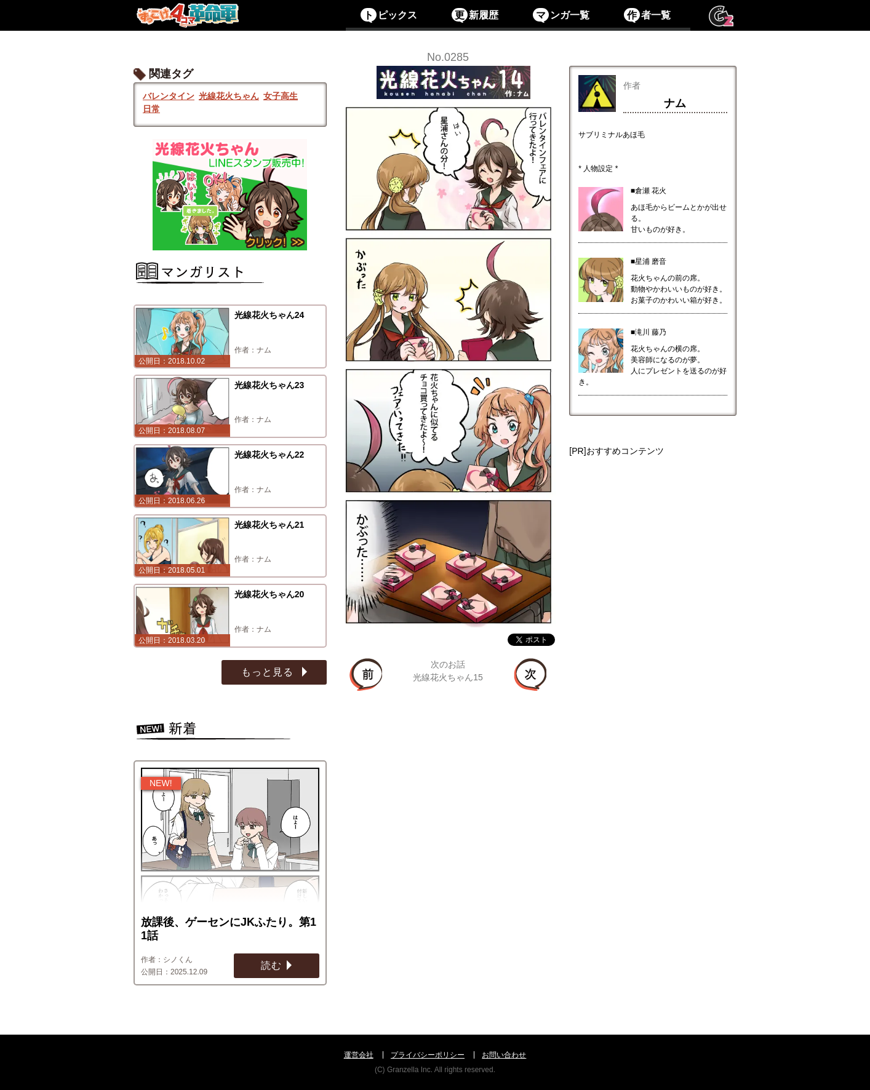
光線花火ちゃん (229, 96)
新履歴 (475, 15)
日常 (151, 109)
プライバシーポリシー (428, 1055)
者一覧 (647, 15)
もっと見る (269, 672)
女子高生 (280, 96)
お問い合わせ (504, 1055)
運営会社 (358, 1055)
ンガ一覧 (561, 15)
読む (271, 965)
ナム (675, 103)
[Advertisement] (652, 651)
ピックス (389, 15)
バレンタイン (168, 96)
